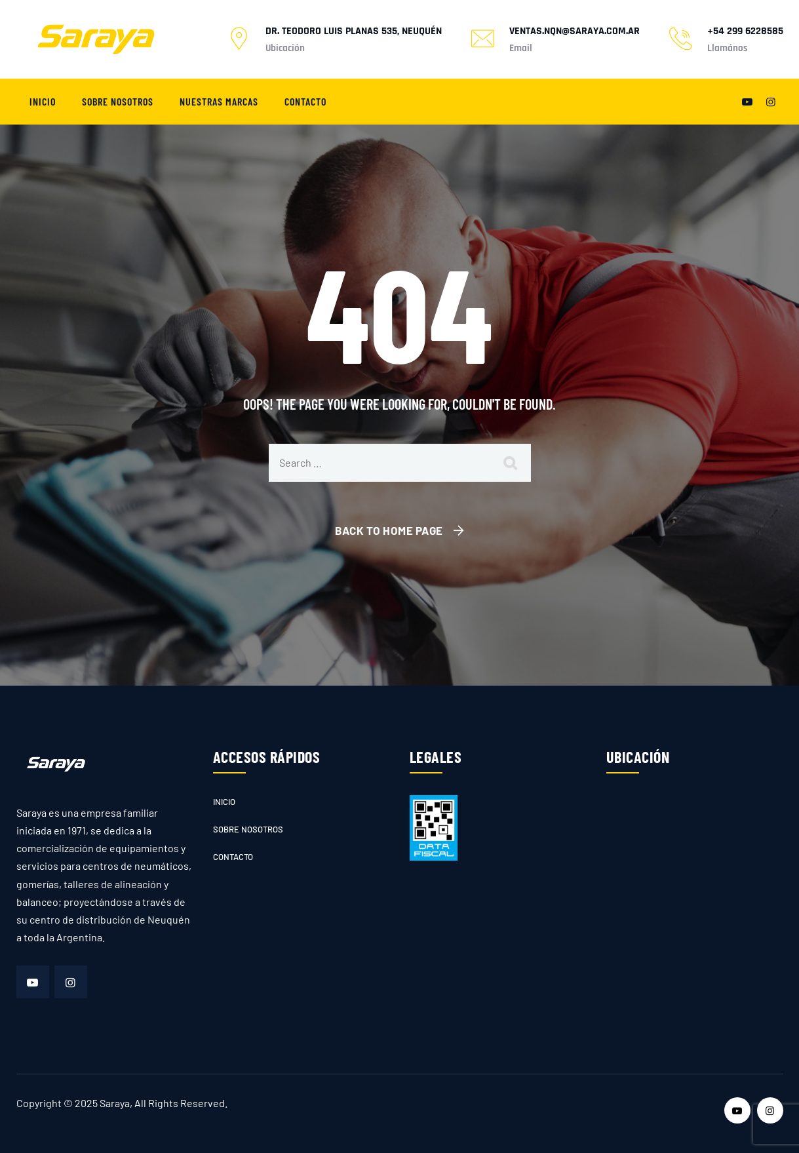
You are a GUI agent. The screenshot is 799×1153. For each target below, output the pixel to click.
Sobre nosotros (117, 101)
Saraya (115, 1103)
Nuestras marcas (219, 101)
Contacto (305, 101)
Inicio (42, 101)
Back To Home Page (389, 530)
